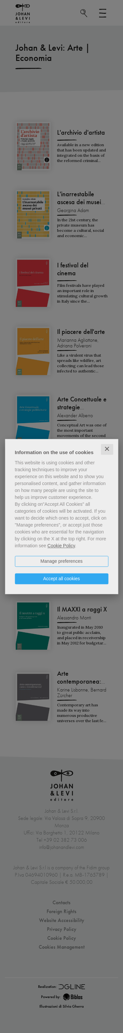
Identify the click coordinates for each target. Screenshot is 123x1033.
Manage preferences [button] (61, 561)
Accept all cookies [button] (61, 578)
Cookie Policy (61, 545)
